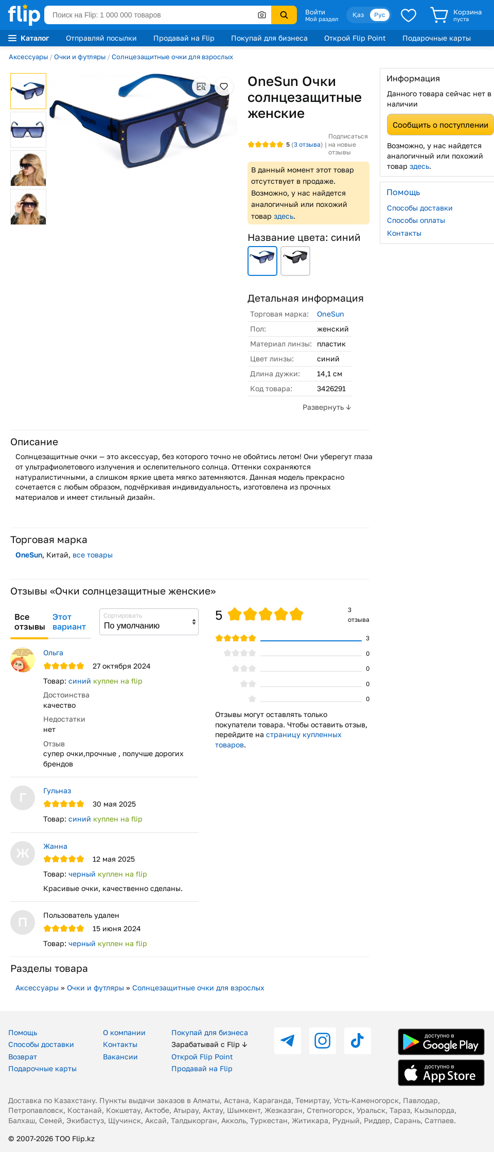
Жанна (55, 846)
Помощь (22, 1032)
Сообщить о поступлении (440, 124)
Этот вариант (69, 622)
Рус (379, 15)
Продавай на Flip (184, 37)
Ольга (53, 652)
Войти (315, 11)
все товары (93, 554)
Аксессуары (28, 57)
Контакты (404, 233)
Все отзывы (29, 622)
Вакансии (120, 1056)
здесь (283, 216)
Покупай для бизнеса (269, 37)
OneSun (330, 313)
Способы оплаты (416, 220)
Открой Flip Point (355, 37)
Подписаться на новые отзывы (348, 144)
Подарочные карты (436, 37)
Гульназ (57, 790)
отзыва (307, 144)
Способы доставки (420, 207)
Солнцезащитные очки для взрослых (172, 57)
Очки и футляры (79, 57)
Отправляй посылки (101, 37)
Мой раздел (321, 19)
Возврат (22, 1056)
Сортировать (122, 615)
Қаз (358, 15)
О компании (124, 1032)
